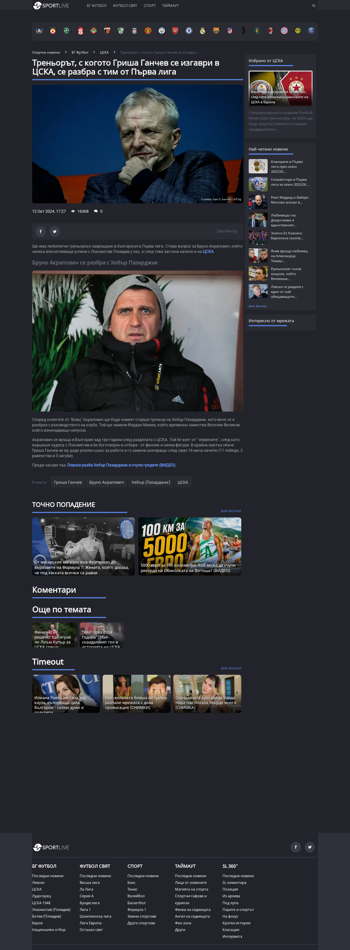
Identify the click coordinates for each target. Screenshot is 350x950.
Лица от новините (191, 882)
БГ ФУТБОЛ (96, 5)
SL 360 (230, 865)
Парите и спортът (238, 909)
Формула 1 (136, 909)
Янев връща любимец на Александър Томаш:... (289, 256)
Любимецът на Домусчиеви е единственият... (284, 220)
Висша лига (90, 882)
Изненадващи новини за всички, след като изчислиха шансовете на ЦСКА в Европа (279, 96)
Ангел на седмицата (192, 916)
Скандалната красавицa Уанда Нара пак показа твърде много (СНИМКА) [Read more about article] (205, 702)
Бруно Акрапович (106, 482)
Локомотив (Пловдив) (51, 909)
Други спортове (141, 923)
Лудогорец (41, 895)
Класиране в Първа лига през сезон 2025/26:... (287, 166)
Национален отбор (49, 929)
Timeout (47, 661)
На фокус (230, 916)
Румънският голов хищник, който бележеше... (286, 274)
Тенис (132, 889)
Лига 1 (85, 909)
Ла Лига (86, 889)
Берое (37, 923)
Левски (38, 882)
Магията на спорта (191, 889)
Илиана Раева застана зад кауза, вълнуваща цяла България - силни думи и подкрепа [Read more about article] (60, 705)
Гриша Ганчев (68, 482)
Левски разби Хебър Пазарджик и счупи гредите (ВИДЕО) (121, 465)
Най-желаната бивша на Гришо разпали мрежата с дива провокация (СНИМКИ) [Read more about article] (136, 702)
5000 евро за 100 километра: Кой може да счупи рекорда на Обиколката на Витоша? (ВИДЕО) (188, 567)
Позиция (230, 889)
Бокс (131, 882)
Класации (231, 929)
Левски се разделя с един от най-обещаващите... (287, 291)
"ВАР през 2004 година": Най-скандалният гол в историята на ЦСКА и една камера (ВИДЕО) (101, 644)
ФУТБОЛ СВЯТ (95, 866)
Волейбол (136, 895)
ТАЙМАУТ (185, 866)
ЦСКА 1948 (41, 902)
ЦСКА (208, 251)
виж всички (258, 306)
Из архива (231, 895)
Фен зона (183, 923)
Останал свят (91, 929)
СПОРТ (134, 866)
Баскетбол (136, 902)
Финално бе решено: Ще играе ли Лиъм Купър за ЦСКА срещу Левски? (52, 641)
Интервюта (232, 936)
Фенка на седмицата (193, 909)
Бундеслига (90, 902)
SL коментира (234, 882)
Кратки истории (236, 923)
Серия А (87, 895)
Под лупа (230, 902)
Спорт (150, 5)
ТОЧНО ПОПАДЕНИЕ (63, 504)
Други (180, 929)
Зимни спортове (141, 916)
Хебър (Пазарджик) (151, 482)
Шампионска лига (95, 916)
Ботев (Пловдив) (46, 916)
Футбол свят (125, 5)
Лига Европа (91, 923)
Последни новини (47, 875)
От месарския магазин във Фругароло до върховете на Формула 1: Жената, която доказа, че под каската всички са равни (81, 567)
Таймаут (170, 5)
